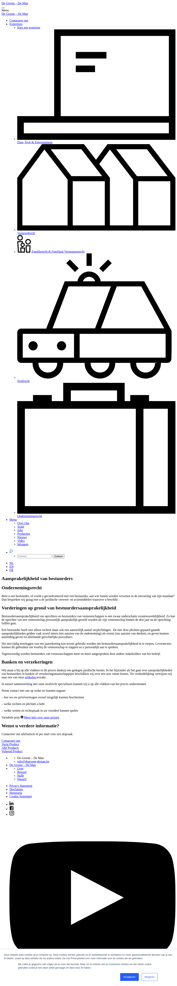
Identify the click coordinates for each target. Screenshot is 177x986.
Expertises (16, 24)
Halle (20, 775)
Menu (13, 519)
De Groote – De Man (15, 3)
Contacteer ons (18, 20)
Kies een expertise (28, 27)
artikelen (31, 677)
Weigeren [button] (149, 977)
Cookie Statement (20, 796)
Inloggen (22, 544)
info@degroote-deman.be (33, 761)
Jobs (20, 530)
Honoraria (15, 792)
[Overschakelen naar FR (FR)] (11, 570)
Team (20, 526)
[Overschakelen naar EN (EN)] (11, 566)
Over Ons (23, 523)
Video (21, 540)
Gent (20, 768)
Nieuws (22, 537)
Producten (23, 533)
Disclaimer (16, 789)
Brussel (22, 772)
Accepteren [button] (129, 977)
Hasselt (21, 779)
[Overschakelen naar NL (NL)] (11, 563)
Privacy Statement (20, 785)
